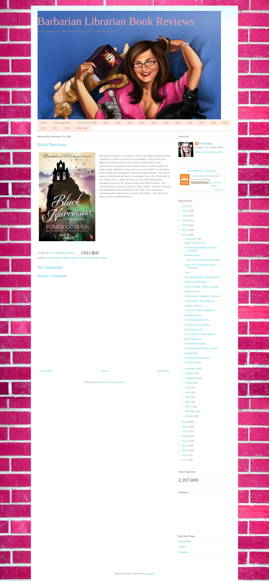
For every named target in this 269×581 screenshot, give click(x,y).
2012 (66, 128)
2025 (106, 122)
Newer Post (46, 371)
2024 (118, 122)
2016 (213, 122)
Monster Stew (191, 255)
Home (44, 122)
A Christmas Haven (194, 343)
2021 (153, 122)
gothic (67, 257)
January (189, 416)
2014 (43, 128)
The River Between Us (196, 319)
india (74, 257)
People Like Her (193, 315)
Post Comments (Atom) (112, 382)
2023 (130, 122)
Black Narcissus (193, 339)
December (191, 238)
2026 (185, 206)
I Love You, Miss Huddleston (199, 310)
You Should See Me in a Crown (201, 348)
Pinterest (183, 552)
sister (104, 257)
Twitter (181, 546)
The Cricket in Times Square (199, 334)
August (189, 382)
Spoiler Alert (190, 353)
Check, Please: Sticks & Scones (201, 286)
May (187, 397)
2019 (177, 122)
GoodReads (184, 541)
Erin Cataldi (205, 143)
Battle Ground (191, 291)
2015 (225, 122)
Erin (193, 176)
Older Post (163, 371)
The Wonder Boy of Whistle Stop (201, 277)
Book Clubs (82, 128)
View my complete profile (208, 152)
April (188, 401)
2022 (141, 122)
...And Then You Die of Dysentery (202, 260)
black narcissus (54, 257)
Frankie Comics (192, 305)
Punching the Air (193, 329)
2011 (185, 459)
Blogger (150, 573)
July (187, 387)
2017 (201, 122)
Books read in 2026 (87, 122)
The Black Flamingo (195, 281)
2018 (189, 122)
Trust (187, 272)
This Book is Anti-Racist (197, 324)
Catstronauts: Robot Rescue (199, 301)
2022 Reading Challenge (201, 170)
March (189, 406)
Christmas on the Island (197, 357)
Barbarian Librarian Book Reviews (115, 21)
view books (218, 189)
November (191, 368)
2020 (165, 122)
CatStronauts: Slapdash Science (201, 296)
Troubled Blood (192, 362)
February (190, 411)
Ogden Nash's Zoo (194, 243)
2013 (55, 128)
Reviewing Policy (62, 122)
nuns (80, 257)
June (188, 392)
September (191, 378)
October (189, 373)
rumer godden (92, 257)
